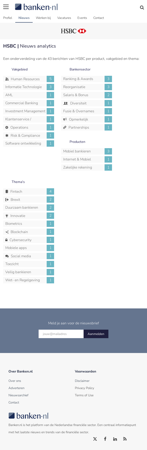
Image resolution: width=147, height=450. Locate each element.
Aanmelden (96, 334)
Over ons (14, 381)
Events (82, 18)
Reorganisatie (87, 87)
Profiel (7, 18)
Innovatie (32, 215)
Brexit (32, 199)
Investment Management (29, 111)
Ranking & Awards (87, 79)
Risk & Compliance (32, 135)
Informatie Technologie (29, 87)
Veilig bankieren (29, 272)
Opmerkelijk (90, 119)
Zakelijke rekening (87, 167)
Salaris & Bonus (87, 95)
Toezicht (29, 264)
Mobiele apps (29, 248)
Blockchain (32, 232)
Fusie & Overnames (87, 111)
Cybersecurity (31, 240)
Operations (32, 127)
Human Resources (32, 79)
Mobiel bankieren (87, 151)
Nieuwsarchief (18, 395)
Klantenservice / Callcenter (29, 119)
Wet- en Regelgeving (29, 280)
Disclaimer (82, 381)
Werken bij (43, 18)
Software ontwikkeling (29, 143)
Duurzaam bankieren (29, 207)
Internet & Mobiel (87, 159)
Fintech (32, 191)
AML (29, 95)
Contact (98, 18)
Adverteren (16, 388)
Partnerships (90, 127)
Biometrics (29, 224)
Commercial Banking (29, 103)
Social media (32, 256)
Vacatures (64, 18)
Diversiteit (90, 103)
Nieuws (23, 18)
